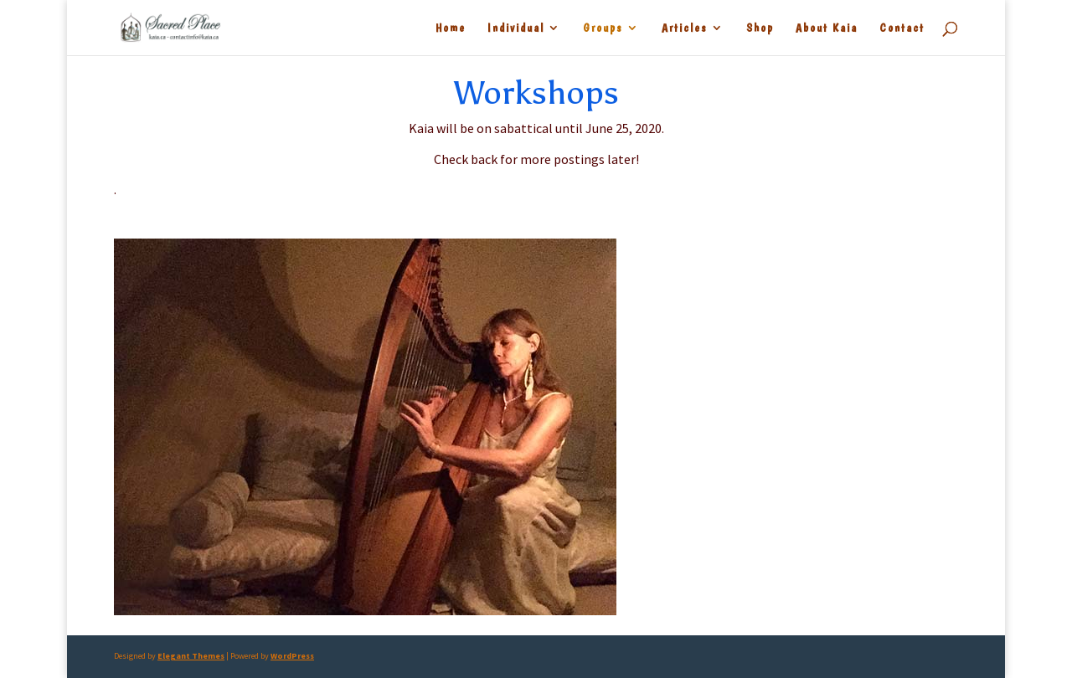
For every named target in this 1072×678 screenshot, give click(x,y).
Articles (685, 28)
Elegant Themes (190, 655)
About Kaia (827, 28)
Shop (760, 28)
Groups (603, 28)
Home (451, 28)
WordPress (292, 655)
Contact (902, 28)
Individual (515, 28)
